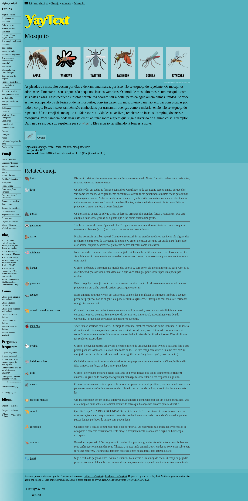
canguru (34, 442)
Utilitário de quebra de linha (11, 142)
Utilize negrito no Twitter (9, 315)
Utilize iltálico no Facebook (9, 304)
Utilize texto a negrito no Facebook (11, 298)
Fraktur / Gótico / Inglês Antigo (9, 36)
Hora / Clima (7, 186)
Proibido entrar (8, 127)
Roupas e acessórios (10, 201)
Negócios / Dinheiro (10, 214)
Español (14, 406)
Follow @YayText (9, 392)
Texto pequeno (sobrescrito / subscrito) (8, 60)
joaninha (35, 325)
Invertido (5, 44)
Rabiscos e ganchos (10, 82)
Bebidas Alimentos (10, 179)
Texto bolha (7, 48)
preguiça (35, 283)
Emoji (6, 154)
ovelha (34, 345)
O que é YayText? (9, 352)
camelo (34, 411)
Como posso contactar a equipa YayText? (11, 377)
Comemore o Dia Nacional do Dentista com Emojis (10, 282)
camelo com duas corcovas (45, 310)
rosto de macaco (39, 399)
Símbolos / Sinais (9, 228)
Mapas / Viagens (9, 225)
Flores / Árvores (8, 175)
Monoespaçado (8, 28)
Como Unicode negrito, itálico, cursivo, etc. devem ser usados (10, 244)
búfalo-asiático (38, 361)
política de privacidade (95, 480)
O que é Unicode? (9, 356)
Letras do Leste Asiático (8, 86)
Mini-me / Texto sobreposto (8, 116)
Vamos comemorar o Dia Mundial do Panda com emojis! (9, 272)
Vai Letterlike (7, 98)
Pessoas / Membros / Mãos (10, 167)
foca (32, 189)
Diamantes (6, 121)
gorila (33, 213)
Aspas (4, 138)
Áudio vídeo (7, 204)
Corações (6, 134)
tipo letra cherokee (9, 91)
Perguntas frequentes (10, 344)
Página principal (9, 3)
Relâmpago (6, 108)
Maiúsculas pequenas (11, 54)
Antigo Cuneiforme (10, 101)
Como (6, 291)
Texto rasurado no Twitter (9, 327)
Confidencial (7, 124)
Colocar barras (8, 25)
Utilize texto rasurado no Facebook (11, 310)
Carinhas (5, 111)
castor (33, 236)
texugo (34, 294)
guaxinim (35, 225)
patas (33, 457)
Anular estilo (7, 147)
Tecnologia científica (10, 208)
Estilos (7, 9)
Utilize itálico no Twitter (9, 321)
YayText (36, 494)
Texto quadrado (8, 51)
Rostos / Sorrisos (9, 159)
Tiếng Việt (16, 415)
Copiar (41, 137)
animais (5, 172)
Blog (5, 235)
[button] (26, 4)
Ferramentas (7, 218)
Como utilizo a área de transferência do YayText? (11, 370)
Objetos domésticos (10, 221)
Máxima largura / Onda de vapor (9, 71)
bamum (5, 104)
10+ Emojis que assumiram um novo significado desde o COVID (10, 261)
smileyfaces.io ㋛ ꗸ (10, 386)
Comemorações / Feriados (9, 190)
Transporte (6, 182)
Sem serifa (6, 66)
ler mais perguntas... (14, 382)
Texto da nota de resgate (9, 77)
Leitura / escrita (8, 211)
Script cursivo (7, 18)
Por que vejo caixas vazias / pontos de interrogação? (10, 362)
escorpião (35, 426)
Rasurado (6, 21)
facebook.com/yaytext (116, 476)
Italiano (14, 410)
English (5, 406)
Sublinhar (6, 32)
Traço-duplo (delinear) (11, 41)
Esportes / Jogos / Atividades (9, 196)
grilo (32, 372)
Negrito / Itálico (8, 15)
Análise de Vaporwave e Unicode (11, 252)
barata (33, 267)
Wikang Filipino (5, 415)
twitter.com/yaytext (93, 476)
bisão (33, 178)
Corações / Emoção (10, 163)
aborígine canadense (10, 94)
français (5, 410)
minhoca (35, 252)
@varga (122, 480)
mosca (33, 384)
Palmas (5, 131)
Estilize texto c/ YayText (8, 333)
